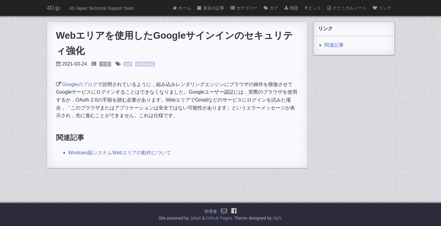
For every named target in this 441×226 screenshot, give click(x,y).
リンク (382, 7)
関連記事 (334, 45)
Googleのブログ (80, 84)
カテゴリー (244, 7)
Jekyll (195, 218)
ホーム (182, 7)
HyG (277, 218)
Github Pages (219, 218)
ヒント (312, 7)
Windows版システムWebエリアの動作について (119, 152)
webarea (145, 64)
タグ (271, 7)
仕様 (105, 64)
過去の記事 (210, 7)
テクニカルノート (347, 7)
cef (128, 64)
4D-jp (53, 8)
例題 (291, 7)
